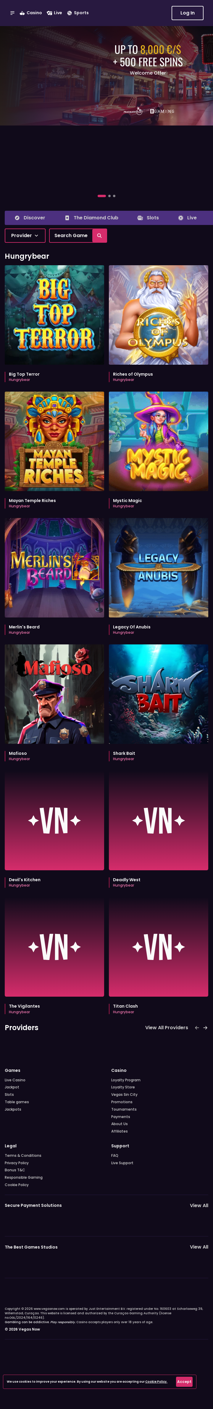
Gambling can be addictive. (40, 1322)
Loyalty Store (123, 1087)
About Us (119, 1124)
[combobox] (25, 236)
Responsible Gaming (24, 1177)
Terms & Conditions (23, 1155)
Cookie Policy (17, 1185)
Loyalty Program (126, 1080)
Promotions (122, 1102)
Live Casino (15, 1080)
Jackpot (12, 1087)
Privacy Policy (17, 1163)
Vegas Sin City (124, 1094)
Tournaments (124, 1109)
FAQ (114, 1155)
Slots (9, 1094)
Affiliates (119, 1131)
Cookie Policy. (156, 1381)
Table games (17, 1102)
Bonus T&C (15, 1170)
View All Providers (166, 1027)
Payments (120, 1116)
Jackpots (13, 1109)
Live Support (122, 1163)
